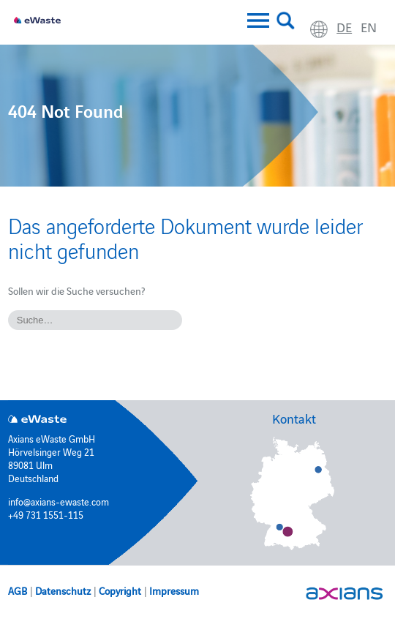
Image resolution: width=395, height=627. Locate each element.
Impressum (174, 590)
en (369, 27)
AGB (17, 590)
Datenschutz (63, 590)
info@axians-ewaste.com (58, 501)
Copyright (120, 590)
